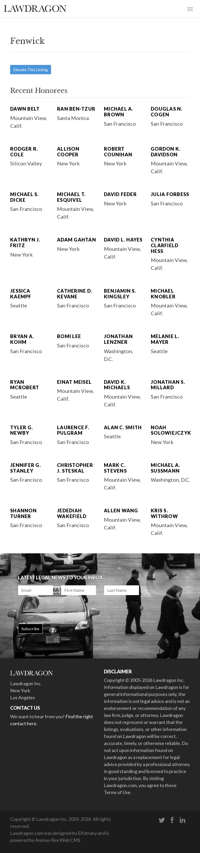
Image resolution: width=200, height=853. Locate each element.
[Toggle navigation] (190, 8)
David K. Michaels (117, 385)
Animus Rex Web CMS (57, 840)
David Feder (120, 194)
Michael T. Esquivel (71, 197)
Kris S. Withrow (164, 513)
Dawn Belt (25, 109)
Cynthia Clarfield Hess (164, 245)
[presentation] (57, 609)
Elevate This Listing (30, 69)
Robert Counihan (118, 151)
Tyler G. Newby (21, 430)
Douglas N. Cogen (167, 111)
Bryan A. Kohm (22, 339)
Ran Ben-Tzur (76, 109)
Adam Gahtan (76, 240)
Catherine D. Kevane (74, 293)
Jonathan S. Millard (168, 385)
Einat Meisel (74, 382)
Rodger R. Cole (24, 151)
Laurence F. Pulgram (73, 430)
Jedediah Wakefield (71, 513)
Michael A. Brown (118, 111)
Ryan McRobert (24, 385)
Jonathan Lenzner (118, 339)
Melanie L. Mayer (165, 339)
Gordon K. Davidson (165, 151)
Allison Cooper (68, 151)
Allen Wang (121, 510)
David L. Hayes (123, 240)
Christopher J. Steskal (75, 468)
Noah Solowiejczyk (171, 430)
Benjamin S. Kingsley (120, 293)
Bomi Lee (69, 336)
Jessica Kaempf (21, 293)
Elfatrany (87, 833)
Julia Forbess (170, 194)
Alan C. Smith (123, 427)
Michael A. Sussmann (165, 468)
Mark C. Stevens (115, 468)
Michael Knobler (163, 293)
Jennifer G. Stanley (25, 468)
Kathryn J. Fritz (25, 242)
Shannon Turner (23, 513)
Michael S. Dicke (24, 197)
